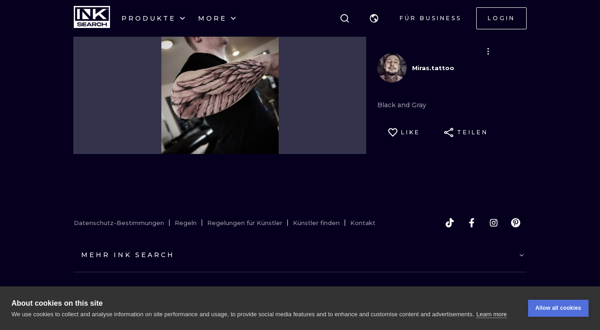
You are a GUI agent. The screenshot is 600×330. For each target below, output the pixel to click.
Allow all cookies (558, 308)
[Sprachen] (374, 18)
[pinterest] (516, 223)
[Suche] (345, 18)
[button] (374, 18)
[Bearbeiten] (488, 51)
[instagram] (494, 223)
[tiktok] (450, 223)
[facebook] (472, 223)
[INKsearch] (91, 18)
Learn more (491, 314)
